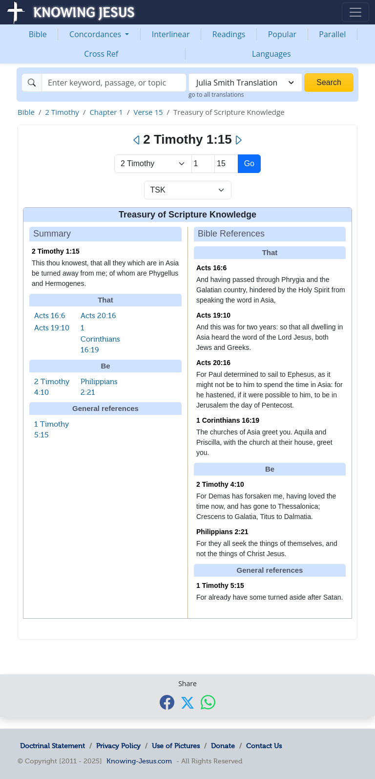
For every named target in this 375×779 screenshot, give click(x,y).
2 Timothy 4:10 (220, 484)
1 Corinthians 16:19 (100, 339)
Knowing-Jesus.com (139, 761)
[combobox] (245, 82)
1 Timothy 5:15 (220, 585)
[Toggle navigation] (355, 12)
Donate (223, 746)
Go (249, 163)
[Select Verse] (226, 163)
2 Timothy (62, 112)
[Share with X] (187, 703)
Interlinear (171, 34)
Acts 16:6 (49, 316)
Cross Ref (101, 53)
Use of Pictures (176, 746)
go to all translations (216, 94)
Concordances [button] (96, 34)
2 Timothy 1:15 (56, 251)
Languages (271, 53)
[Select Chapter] (203, 163)
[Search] (114, 82)
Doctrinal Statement (52, 746)
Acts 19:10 (51, 328)
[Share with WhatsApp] (208, 702)
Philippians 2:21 (222, 532)
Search (328, 82)
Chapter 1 (106, 112)
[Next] (238, 140)
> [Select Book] (153, 163)
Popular (282, 34)
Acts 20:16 (98, 316)
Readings (229, 34)
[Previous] (137, 140)
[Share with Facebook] (167, 702)
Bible (38, 34)
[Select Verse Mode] (187, 190)
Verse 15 (148, 112)
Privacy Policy (118, 746)
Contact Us (264, 746)
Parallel (332, 34)
